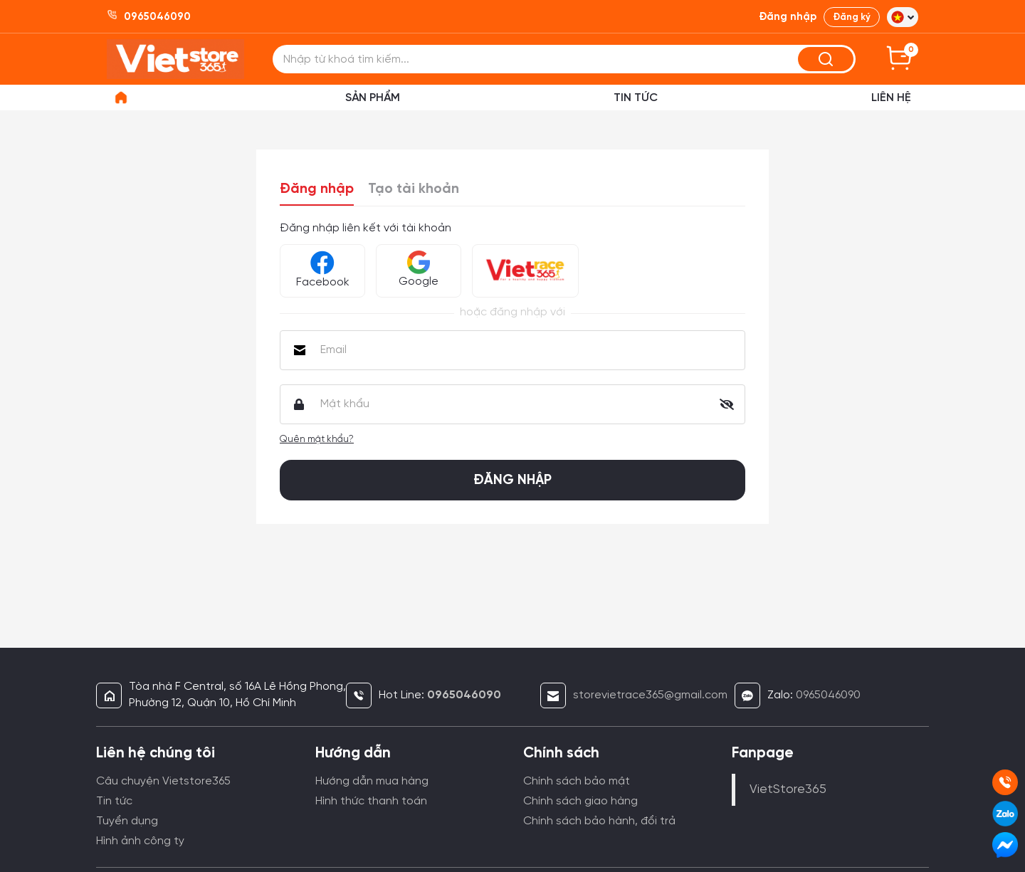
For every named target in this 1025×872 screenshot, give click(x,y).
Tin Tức (636, 98)
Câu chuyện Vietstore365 (163, 781)
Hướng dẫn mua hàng (372, 781)
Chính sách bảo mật (576, 781)
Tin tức (114, 801)
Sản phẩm (372, 98)
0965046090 (828, 695)
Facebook (322, 269)
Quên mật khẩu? (317, 439)
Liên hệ (891, 98)
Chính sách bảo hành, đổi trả (599, 821)
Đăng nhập (317, 189)
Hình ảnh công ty (140, 841)
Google (418, 269)
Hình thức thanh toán (371, 801)
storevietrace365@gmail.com (650, 695)
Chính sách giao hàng (580, 801)
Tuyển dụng (127, 821)
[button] (902, 17)
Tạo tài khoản (413, 189)
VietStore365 (788, 789)
